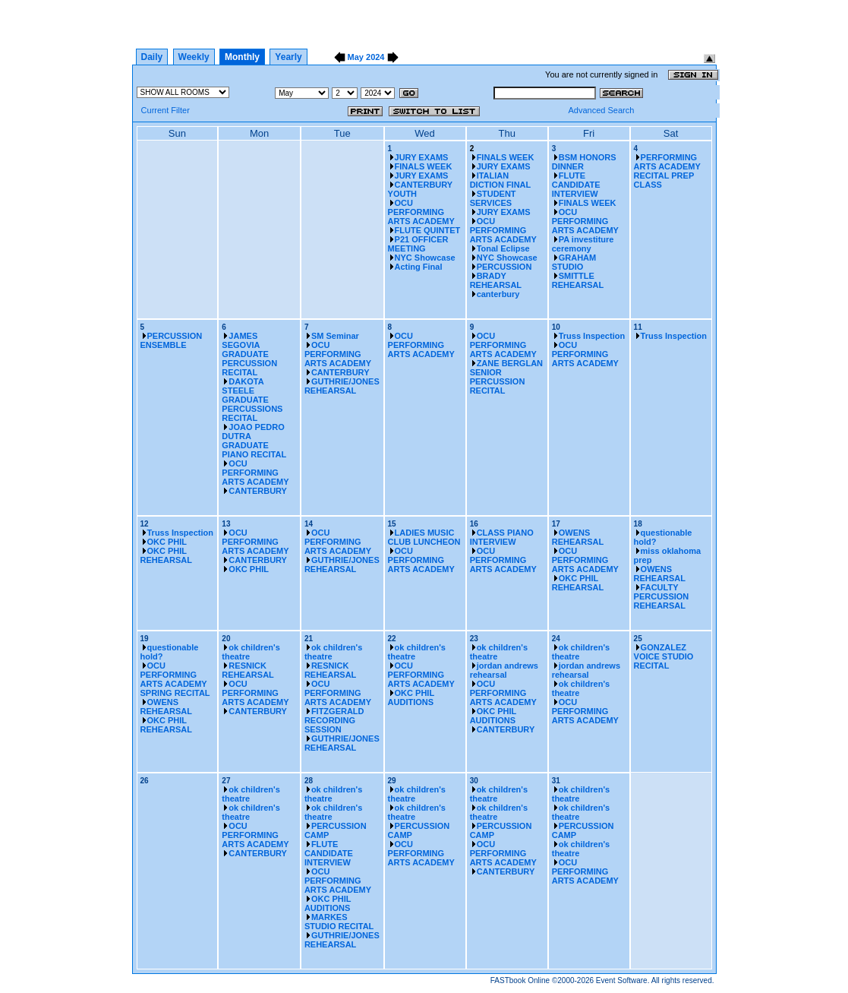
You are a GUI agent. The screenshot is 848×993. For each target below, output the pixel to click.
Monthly (242, 57)
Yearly (288, 57)
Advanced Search (601, 110)
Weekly (194, 57)
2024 (375, 57)
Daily (152, 57)
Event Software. (623, 980)
